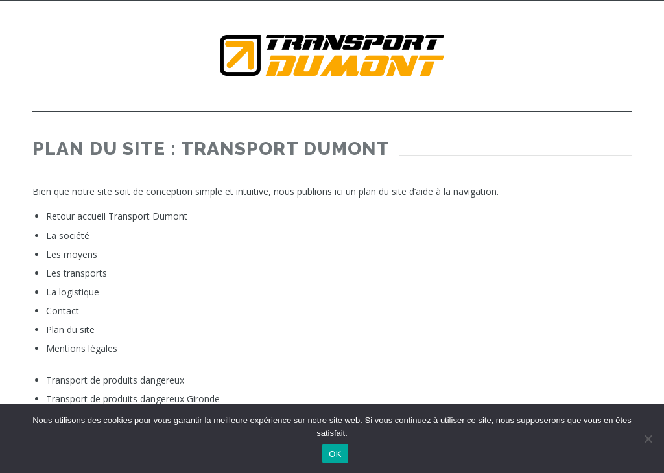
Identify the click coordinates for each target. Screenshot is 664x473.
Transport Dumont (147, 216)
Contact (62, 311)
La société (67, 235)
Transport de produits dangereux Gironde (133, 399)
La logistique (72, 292)
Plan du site (70, 329)
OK (335, 454)
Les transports (76, 273)
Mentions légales (81, 348)
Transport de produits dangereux (115, 380)
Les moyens (71, 254)
